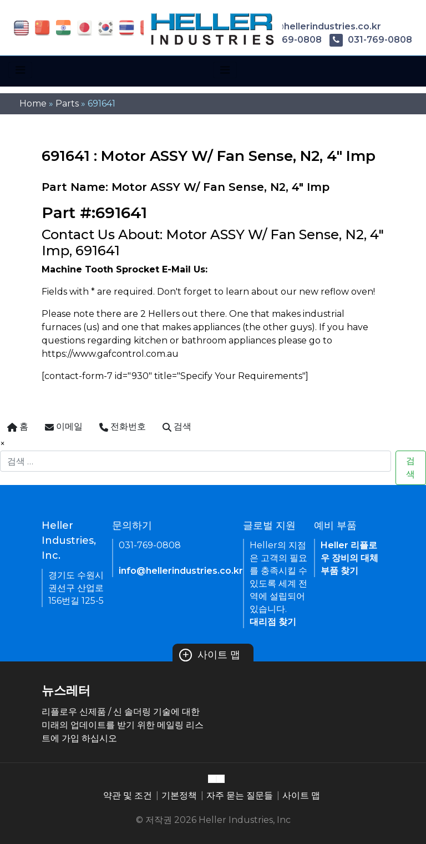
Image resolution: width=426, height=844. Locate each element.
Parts (67, 103)
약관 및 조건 (127, 795)
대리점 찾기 (273, 621)
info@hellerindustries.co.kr (310, 26)
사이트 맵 (209, 655)
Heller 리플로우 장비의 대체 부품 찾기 (349, 558)
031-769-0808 (370, 39)
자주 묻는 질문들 (239, 795)
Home (33, 103)
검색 (410, 467)
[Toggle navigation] (20, 70)
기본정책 (179, 795)
